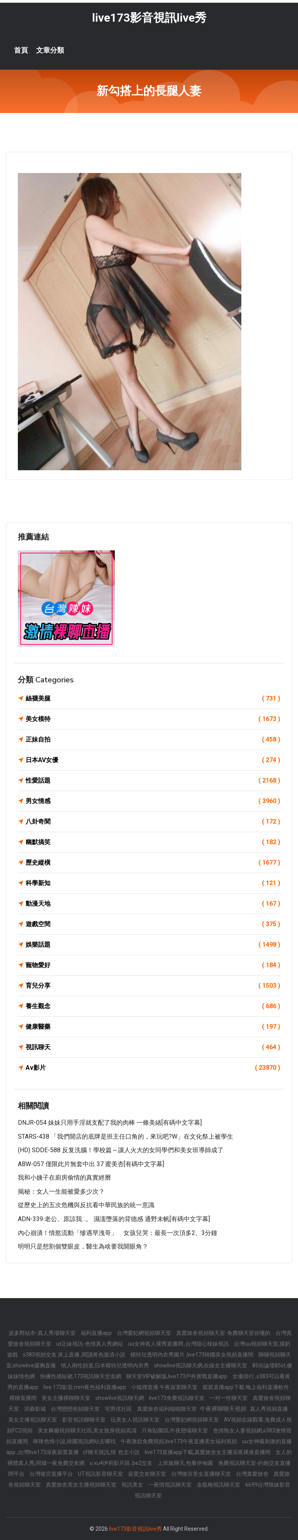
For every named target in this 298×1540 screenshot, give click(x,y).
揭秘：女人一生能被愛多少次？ (61, 1191)
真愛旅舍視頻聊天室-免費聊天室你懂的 (224, 1333)
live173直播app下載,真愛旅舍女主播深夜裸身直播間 (208, 1452)
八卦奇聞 (153, 821)
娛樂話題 (153, 944)
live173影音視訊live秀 (149, 17)
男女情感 (153, 801)
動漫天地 (153, 903)
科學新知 (153, 883)
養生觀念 (153, 1006)
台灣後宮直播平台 (51, 1474)
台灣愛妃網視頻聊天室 (144, 1333)
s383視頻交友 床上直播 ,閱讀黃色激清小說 (74, 1355)
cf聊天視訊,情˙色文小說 (112, 1452)
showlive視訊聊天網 (120, 1398)
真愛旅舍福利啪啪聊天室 (167, 1409)
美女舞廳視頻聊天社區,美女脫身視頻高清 (88, 1430)
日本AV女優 (153, 760)
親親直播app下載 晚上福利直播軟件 (246, 1387)
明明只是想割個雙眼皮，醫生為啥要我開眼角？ (83, 1246)
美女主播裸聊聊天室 (67, 1398)
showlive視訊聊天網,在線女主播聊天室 (201, 1365)
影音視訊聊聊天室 (84, 1420)
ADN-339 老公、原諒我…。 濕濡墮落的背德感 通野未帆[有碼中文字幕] (114, 1219)
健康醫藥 (153, 1026)
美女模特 (153, 719)
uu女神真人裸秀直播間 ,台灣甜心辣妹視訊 (179, 1344)
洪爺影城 (35, 1409)
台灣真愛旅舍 (253, 1474)
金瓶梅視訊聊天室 (219, 1485)
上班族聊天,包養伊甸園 (186, 1463)
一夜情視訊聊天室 (170, 1485)
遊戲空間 (153, 924)
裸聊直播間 (23, 1398)
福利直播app (97, 1333)
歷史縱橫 (153, 862)
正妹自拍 (153, 739)
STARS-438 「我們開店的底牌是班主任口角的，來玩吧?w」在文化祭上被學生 (125, 1136)
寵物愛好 (153, 965)
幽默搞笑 (153, 842)
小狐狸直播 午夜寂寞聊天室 (165, 1387)
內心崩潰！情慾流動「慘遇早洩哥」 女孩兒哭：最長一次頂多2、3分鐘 (117, 1233)
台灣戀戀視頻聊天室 (76, 1409)
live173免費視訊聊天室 (177, 1398)
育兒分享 (153, 985)
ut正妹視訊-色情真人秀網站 (90, 1344)
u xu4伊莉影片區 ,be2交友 (122, 1463)
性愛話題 (153, 780)
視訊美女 (132, 1485)
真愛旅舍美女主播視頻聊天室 (82, 1485)
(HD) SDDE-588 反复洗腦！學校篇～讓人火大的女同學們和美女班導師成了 (121, 1150)
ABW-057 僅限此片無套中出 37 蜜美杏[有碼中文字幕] (91, 1164)
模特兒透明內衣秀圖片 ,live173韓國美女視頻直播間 (192, 1355)
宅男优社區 (119, 1409)
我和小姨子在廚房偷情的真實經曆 (64, 1177)
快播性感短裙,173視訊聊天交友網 (81, 1376)
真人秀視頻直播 (269, 1409)
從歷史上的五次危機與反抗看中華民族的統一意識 (86, 1205)
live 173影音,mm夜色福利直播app (85, 1387)
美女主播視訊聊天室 (33, 1420)
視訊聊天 (153, 1047)
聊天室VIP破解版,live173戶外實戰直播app (177, 1376)
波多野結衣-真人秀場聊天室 (43, 1333)
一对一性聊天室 (229, 1398)
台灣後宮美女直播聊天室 (201, 1474)
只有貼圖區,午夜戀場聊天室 (175, 1430)
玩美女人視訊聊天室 (136, 1420)
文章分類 (50, 50)
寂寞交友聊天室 (147, 1474)
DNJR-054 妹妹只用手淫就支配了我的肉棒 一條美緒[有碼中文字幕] (110, 1122)
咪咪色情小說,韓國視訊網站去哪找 (75, 1441)
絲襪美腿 (153, 698)
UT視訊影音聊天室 (101, 1474)
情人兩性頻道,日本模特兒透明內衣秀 (105, 1365)
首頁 (21, 50)
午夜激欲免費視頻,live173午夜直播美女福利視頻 (179, 1441)
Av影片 (153, 1067)
